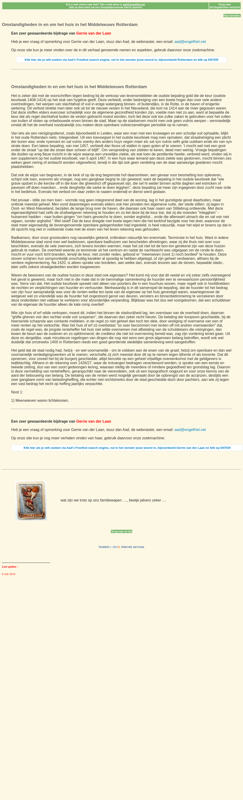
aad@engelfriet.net (190, 42)
